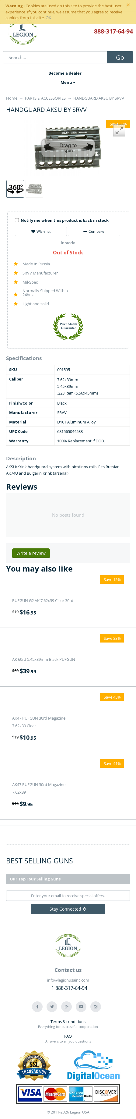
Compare (93, 231)
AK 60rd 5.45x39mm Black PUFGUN (43, 659)
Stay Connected (68, 909)
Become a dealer (65, 73)
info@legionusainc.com (68, 980)
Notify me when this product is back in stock (62, 220)
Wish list (41, 231)
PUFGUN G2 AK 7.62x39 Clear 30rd (42, 600)
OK (48, 17)
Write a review (31, 553)
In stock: (68, 242)
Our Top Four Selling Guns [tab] (35, 879)
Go (120, 57)
